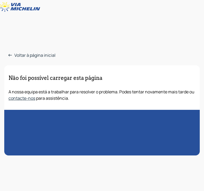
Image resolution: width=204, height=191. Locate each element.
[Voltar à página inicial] (21, 7)
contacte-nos (21, 98)
